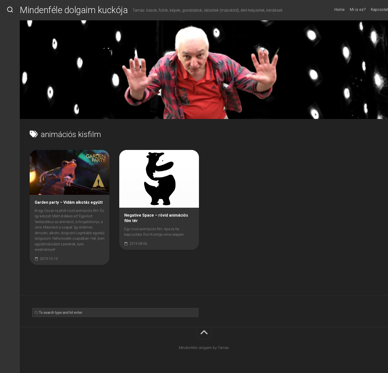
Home (329, 9)
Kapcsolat (369, 9)
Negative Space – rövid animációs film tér (156, 218)
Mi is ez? (348, 9)
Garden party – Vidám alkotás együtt (69, 202)
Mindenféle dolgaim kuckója (84, 10)
